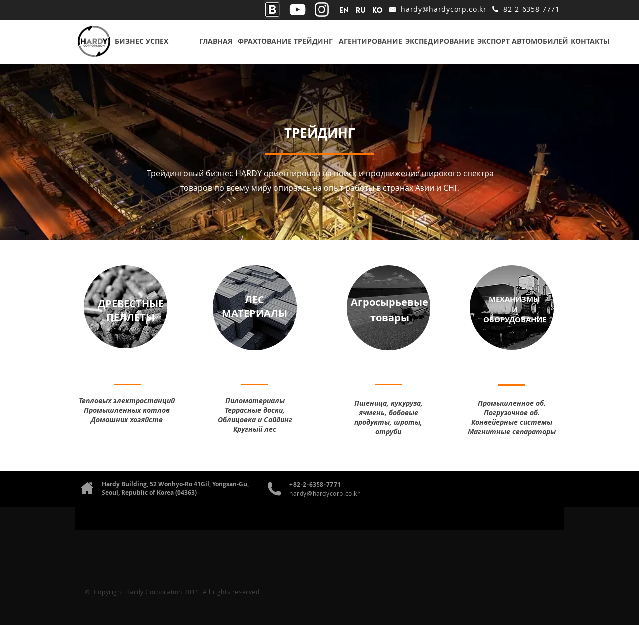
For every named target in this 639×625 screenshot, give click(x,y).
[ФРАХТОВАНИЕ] (265, 41)
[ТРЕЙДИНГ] (313, 41)
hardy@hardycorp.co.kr (444, 9)
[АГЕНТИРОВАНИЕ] (370, 41)
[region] (125, 306)
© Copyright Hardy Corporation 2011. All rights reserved (172, 592)
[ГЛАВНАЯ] (216, 41)
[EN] (344, 10)
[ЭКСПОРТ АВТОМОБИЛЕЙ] (522, 41)
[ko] (377, 10)
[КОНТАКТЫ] (590, 41)
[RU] (360, 10)
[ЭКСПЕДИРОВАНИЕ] (439, 41)
